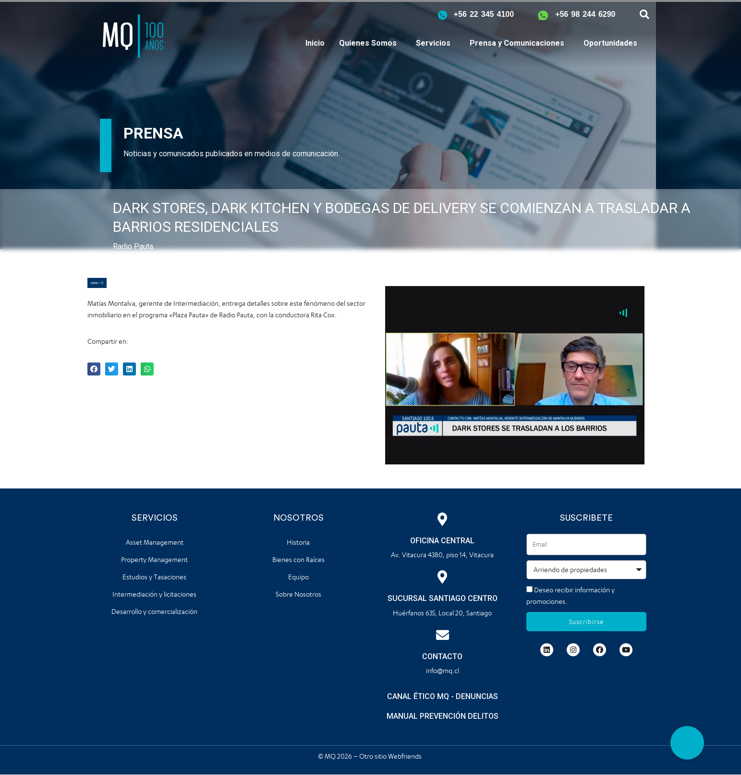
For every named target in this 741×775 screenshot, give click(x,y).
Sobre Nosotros (298, 594)
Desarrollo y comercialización (154, 611)
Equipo (298, 577)
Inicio (315, 43)
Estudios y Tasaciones (154, 577)
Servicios (433, 43)
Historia (298, 542)
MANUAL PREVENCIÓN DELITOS (442, 716)
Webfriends (405, 756)
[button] (687, 743)
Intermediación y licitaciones (154, 594)
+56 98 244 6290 (585, 14)
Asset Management (154, 542)
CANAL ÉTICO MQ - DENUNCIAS (442, 696)
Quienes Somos (368, 43)
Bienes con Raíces (298, 559)
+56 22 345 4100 (484, 14)
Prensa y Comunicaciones (517, 43)
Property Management (154, 559)
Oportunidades (610, 43)
